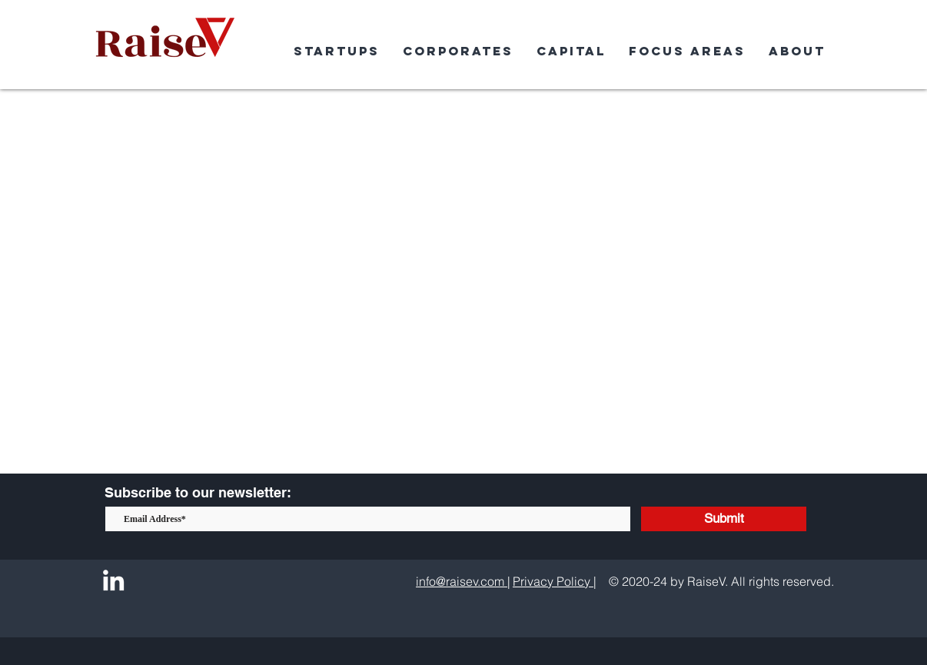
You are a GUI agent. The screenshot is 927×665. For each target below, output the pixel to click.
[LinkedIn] (113, 580)
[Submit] (723, 519)
